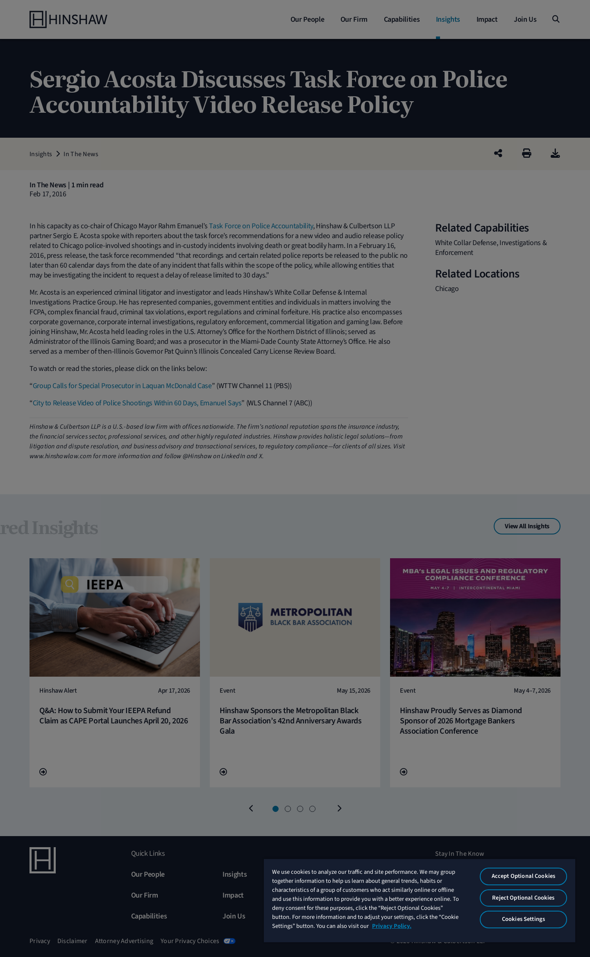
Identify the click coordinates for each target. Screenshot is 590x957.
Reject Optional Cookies (523, 897)
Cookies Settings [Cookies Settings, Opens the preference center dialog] (523, 919)
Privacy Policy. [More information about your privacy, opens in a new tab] (391, 926)
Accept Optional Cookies (523, 876)
